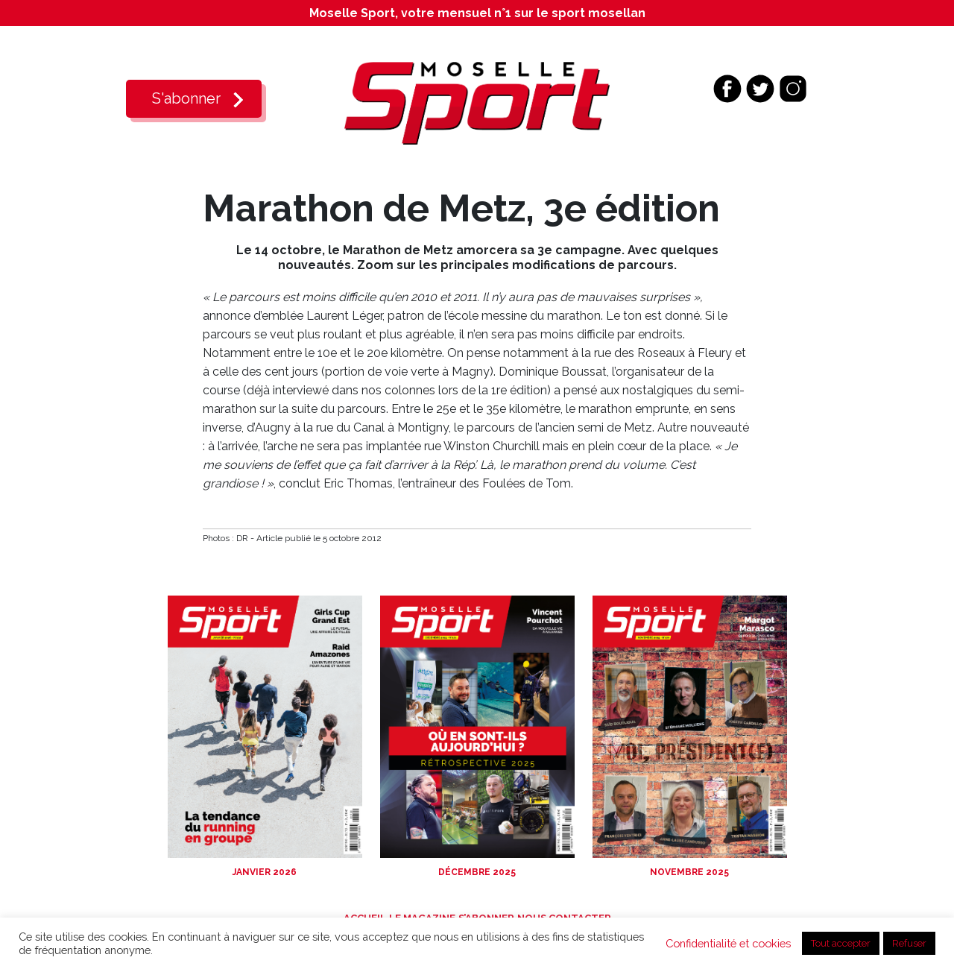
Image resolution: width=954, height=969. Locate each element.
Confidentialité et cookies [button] (728, 943)
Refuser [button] (909, 943)
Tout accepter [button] (841, 943)
